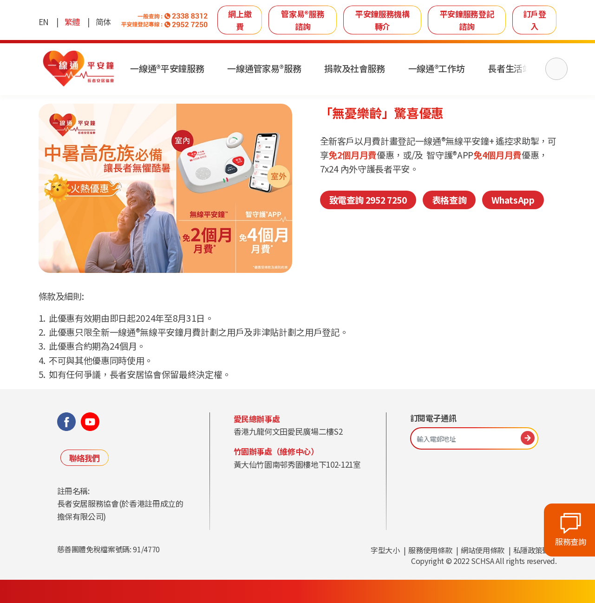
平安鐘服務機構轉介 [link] (382, 20)
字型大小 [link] (385, 550)
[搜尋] (556, 69)
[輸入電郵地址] (474, 438)
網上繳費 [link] (239, 20)
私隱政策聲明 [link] (535, 550)
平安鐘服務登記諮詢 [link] (467, 20)
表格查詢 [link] (449, 199)
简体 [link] (103, 21)
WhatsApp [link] (512, 199)
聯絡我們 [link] (84, 458)
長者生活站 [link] (510, 68)
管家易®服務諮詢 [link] (302, 20)
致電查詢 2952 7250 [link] (368, 199)
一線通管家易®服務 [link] (265, 68)
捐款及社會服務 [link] (355, 68)
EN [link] (44, 21)
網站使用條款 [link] (482, 550)
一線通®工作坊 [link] (437, 68)
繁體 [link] (72, 21)
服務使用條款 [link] (430, 550)
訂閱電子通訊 (433, 418)
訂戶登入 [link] (534, 20)
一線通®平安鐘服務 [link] (168, 68)
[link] (79, 68)
